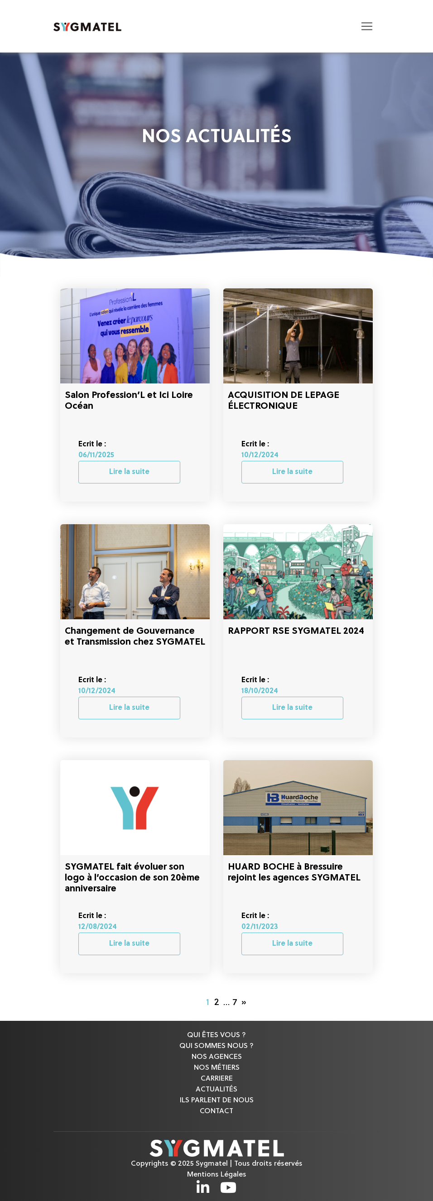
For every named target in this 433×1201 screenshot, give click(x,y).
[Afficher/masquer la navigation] (367, 26)
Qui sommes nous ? (216, 1046)
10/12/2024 (260, 455)
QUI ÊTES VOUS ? (216, 1035)
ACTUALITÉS (216, 1090)
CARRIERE (217, 1079)
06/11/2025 (96, 455)
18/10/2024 (259, 691)
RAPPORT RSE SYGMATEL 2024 (296, 631)
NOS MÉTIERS (217, 1068)
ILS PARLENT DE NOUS (217, 1100)
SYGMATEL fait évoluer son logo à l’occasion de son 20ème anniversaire (132, 878)
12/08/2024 (97, 927)
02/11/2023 (259, 927)
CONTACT (216, 1111)
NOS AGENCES (217, 1057)
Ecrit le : (92, 444)
